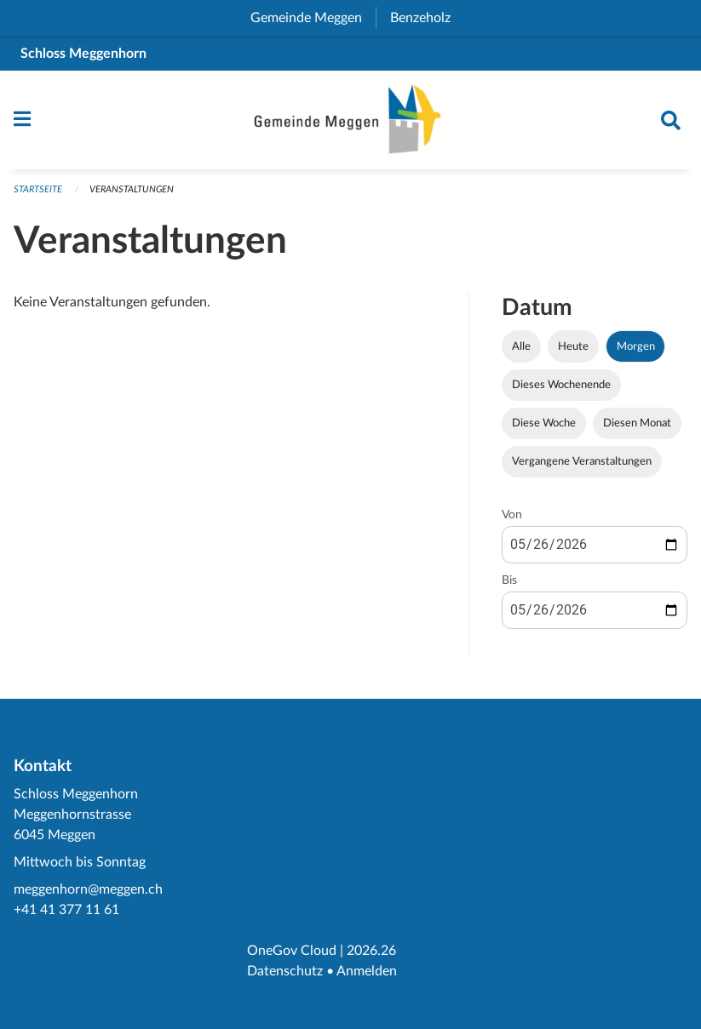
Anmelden (366, 971)
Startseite (38, 189)
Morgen (636, 346)
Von (512, 515)
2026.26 (371, 951)
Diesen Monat (637, 423)
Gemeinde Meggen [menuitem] (313, 18)
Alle (521, 346)
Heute (573, 346)
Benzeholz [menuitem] (427, 18)
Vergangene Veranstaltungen (582, 461)
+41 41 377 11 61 (66, 910)
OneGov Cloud (291, 951)
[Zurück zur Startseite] (351, 120)
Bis (509, 580)
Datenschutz (285, 971)
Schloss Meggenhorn (83, 53)
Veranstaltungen (131, 189)
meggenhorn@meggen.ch (88, 889)
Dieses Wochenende (561, 385)
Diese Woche (544, 423)
